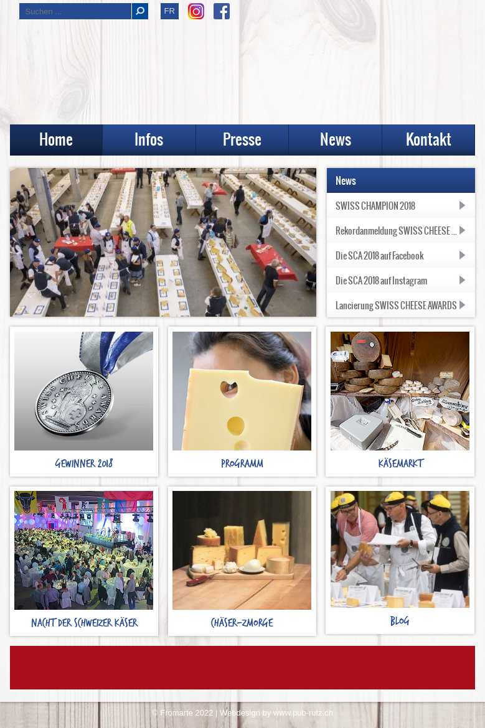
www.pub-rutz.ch (303, 714)
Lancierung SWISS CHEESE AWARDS (396, 307)
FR (169, 11)
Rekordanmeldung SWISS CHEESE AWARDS (405, 232)
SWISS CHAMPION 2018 (375, 207)
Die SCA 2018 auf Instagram (381, 282)
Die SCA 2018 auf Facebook (379, 257)
